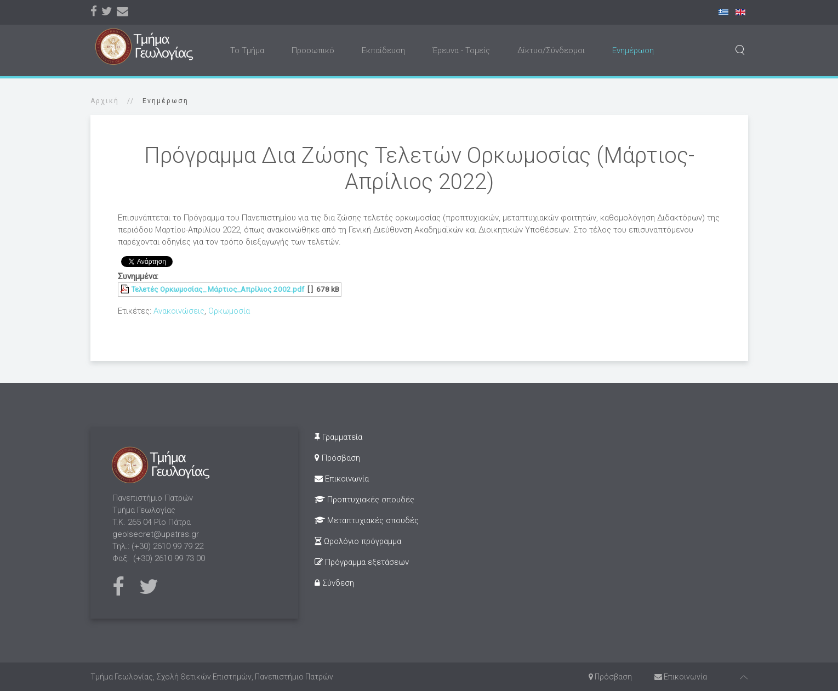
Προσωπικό (313, 50)
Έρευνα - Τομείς (461, 50)
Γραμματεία (338, 437)
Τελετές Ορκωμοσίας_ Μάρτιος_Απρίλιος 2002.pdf (217, 289)
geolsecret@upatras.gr (155, 534)
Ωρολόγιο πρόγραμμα (358, 541)
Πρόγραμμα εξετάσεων (362, 562)
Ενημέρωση (633, 50)
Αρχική (104, 101)
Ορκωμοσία (229, 311)
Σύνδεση (334, 583)
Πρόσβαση (337, 458)
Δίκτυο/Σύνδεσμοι (551, 50)
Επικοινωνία (342, 479)
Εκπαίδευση (383, 50)
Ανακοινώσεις (178, 311)
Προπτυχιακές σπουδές (364, 500)
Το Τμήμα (247, 50)
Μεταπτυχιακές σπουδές (367, 520)
